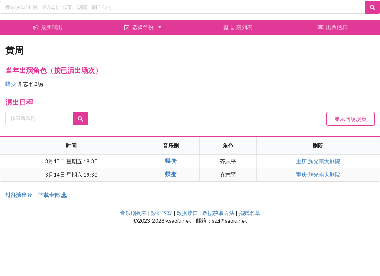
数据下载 (161, 213)
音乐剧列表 (133, 213)
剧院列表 (237, 27)
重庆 (302, 161)
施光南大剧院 (324, 161)
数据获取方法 (218, 213)
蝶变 (11, 83)
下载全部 (52, 195)
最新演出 (47, 27)
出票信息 (332, 27)
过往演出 (21, 195)
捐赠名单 (249, 213)
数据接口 (187, 213)
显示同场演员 (350, 118)
